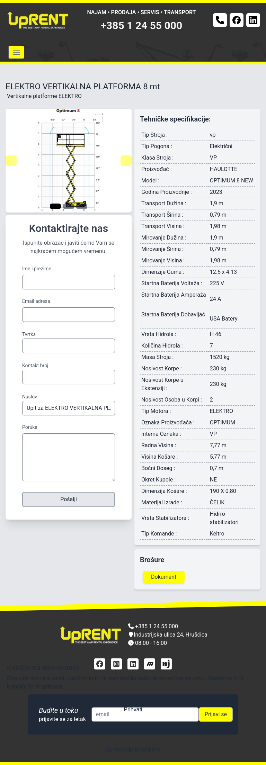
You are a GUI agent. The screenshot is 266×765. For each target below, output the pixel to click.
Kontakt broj (35, 365)
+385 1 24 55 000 (142, 25)
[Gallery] (69, 161)
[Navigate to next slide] (126, 160)
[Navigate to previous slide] (11, 160)
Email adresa (36, 301)
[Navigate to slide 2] (68, 206)
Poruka (29, 427)
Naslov (29, 396)
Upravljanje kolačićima (132, 750)
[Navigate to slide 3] (81, 206)
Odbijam (133, 729)
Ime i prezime (36, 268)
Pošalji (68, 499)
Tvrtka (29, 334)
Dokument (163, 577)
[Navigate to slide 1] (55, 206)
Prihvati (133, 709)
